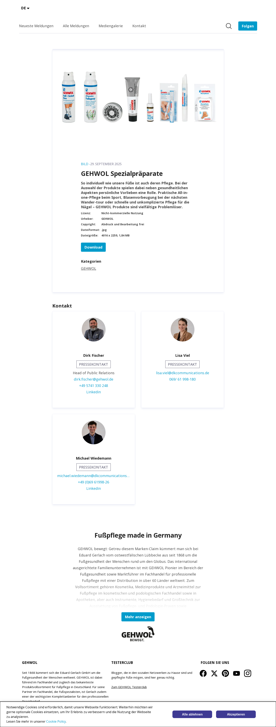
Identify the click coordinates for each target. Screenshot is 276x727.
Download (93, 247)
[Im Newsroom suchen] (229, 26)
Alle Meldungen (76, 25)
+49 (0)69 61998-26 (93, 482)
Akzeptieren (236, 714)
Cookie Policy (56, 721)
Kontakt (139, 25)
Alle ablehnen (192, 714)
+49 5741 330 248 (93, 385)
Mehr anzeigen (138, 616)
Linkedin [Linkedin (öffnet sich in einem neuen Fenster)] (93, 392)
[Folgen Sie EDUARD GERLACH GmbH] (247, 26)
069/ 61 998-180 (182, 379)
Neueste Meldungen (36, 25)
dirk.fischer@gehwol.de (93, 379)
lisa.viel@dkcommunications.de (182, 372)
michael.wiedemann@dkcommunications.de (93, 475)
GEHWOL (88, 268)
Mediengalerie (111, 25)
